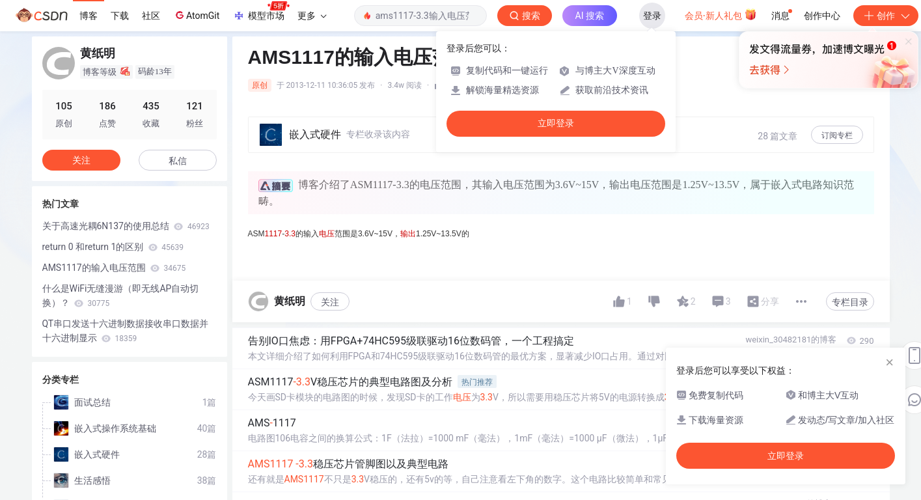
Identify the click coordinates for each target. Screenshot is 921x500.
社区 (151, 15)
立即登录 (556, 123)
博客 (88, 15)
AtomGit (196, 15)
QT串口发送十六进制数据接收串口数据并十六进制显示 (125, 330)
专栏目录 (850, 302)
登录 (652, 15)
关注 (330, 302)
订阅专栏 (837, 135)
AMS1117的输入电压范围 (114, 267)
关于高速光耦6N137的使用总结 (126, 226)
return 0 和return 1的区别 (113, 247)
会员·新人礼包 (721, 14)
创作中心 (822, 15)
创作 (886, 15)
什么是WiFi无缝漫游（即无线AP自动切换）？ (120, 295)
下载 (120, 15)
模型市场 (261, 11)
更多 (311, 15)
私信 (178, 161)
